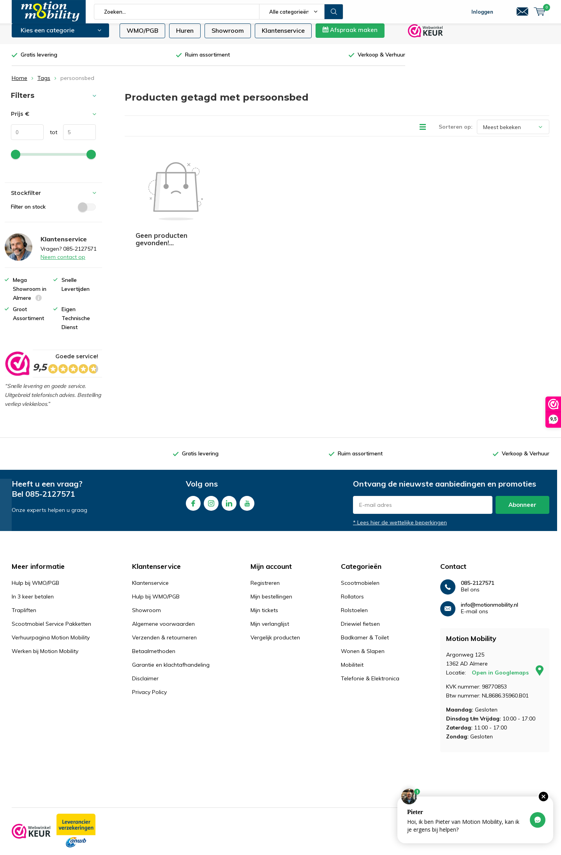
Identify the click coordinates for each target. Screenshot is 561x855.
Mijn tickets (264, 616)
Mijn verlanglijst (270, 629)
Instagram (211, 507)
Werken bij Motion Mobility (45, 656)
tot (50, 138)
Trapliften (24, 616)
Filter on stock (53, 212)
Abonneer (522, 510)
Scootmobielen (360, 588)
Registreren (265, 588)
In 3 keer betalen (33, 602)
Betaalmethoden (153, 656)
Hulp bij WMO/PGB (35, 588)
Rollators (352, 602)
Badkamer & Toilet (365, 643)
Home (19, 83)
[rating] (17, 369)
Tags (43, 83)
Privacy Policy (149, 697)
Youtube (247, 507)
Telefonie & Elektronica (370, 684)
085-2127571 (50, 500)
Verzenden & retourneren (164, 643)
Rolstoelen (354, 616)
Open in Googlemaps (507, 678)
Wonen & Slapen (363, 656)
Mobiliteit (352, 670)
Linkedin (229, 507)
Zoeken (334, 11)
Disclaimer (145, 684)
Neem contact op (63, 262)
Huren (185, 36)
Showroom (228, 36)
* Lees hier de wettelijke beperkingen (400, 528)
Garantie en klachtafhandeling (171, 670)
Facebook (193, 507)
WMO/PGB (142, 36)
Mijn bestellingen (271, 602)
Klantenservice (283, 36)
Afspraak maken (350, 35)
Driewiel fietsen (360, 629)
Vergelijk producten (275, 643)
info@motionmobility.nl (489, 610)
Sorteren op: (456, 132)
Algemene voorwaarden (163, 629)
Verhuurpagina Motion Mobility (51, 643)
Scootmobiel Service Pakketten (51, 629)
